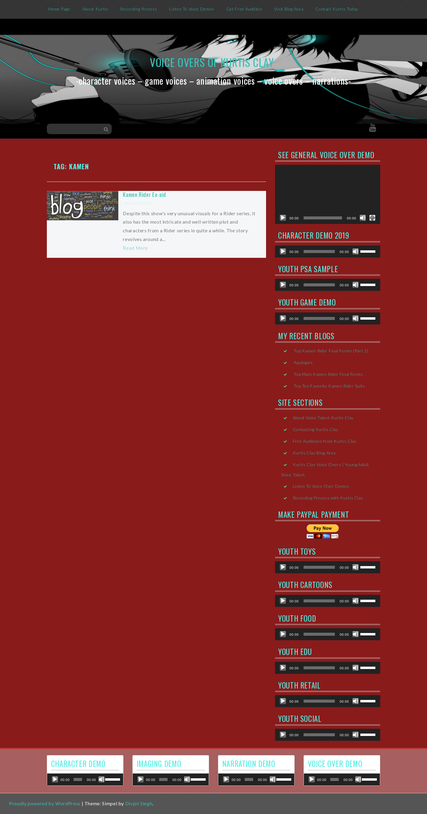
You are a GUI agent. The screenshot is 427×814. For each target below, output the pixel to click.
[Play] (283, 218)
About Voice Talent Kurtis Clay (323, 417)
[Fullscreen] (372, 218)
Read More (135, 248)
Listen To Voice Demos (191, 8)
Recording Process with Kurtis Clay (328, 497)
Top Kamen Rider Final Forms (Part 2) (331, 350)
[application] (327, 194)
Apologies (303, 362)
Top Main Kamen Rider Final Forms (328, 374)
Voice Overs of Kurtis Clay (212, 62)
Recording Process (138, 8)
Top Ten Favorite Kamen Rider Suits (329, 385)
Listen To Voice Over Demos (321, 486)
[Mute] (363, 218)
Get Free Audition (244, 8)
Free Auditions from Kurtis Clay (325, 441)
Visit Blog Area (289, 8)
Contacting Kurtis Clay (315, 429)
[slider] (319, 251)
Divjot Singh (139, 803)
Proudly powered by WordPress (44, 803)
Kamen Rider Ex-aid (144, 194)
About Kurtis (95, 8)
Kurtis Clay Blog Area (314, 452)
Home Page (59, 8)
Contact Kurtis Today (336, 8)
